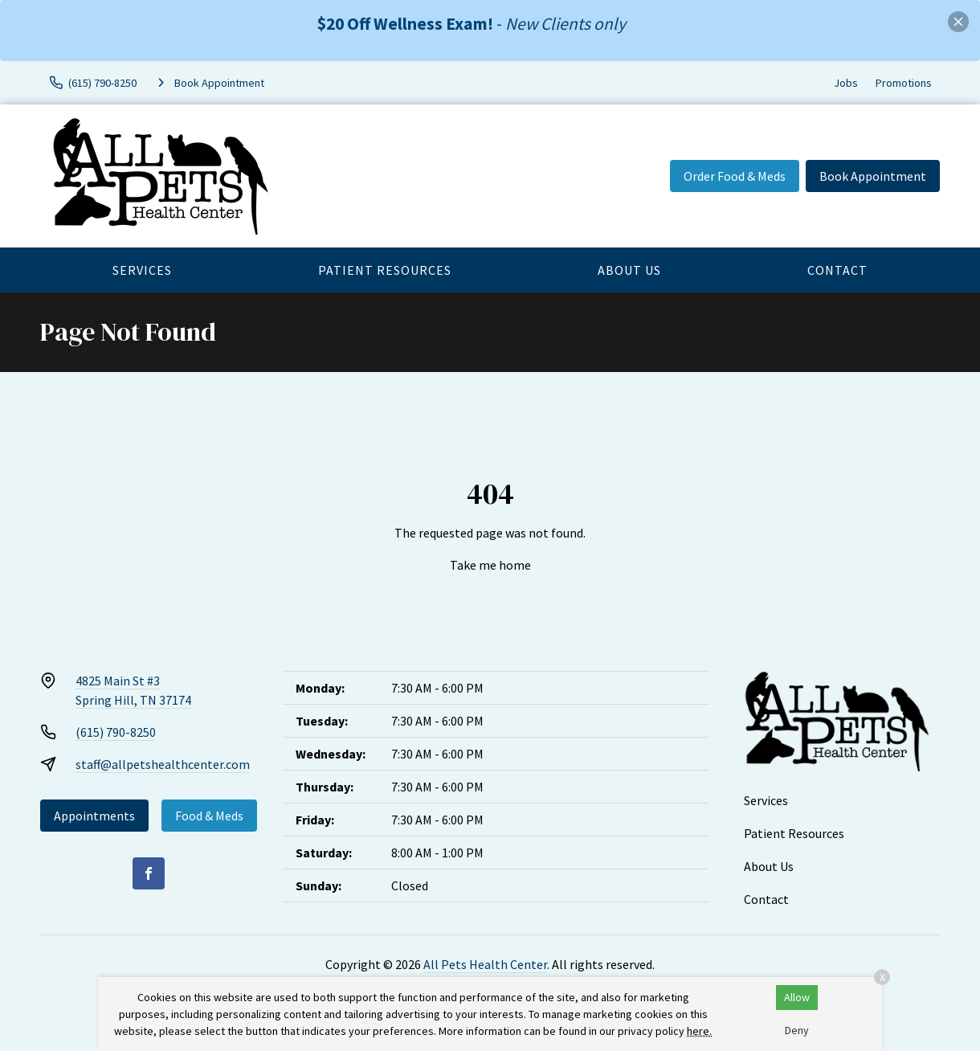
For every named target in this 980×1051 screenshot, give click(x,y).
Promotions (904, 83)
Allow (797, 997)
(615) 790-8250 (116, 732)
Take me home (490, 565)
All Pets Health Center (485, 964)
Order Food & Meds (735, 176)
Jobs (846, 83)
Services (142, 270)
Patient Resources (384, 270)
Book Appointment (872, 176)
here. (699, 1031)
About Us (629, 270)
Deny (797, 1030)
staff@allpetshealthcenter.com (163, 764)
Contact (837, 270)
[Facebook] (149, 873)
